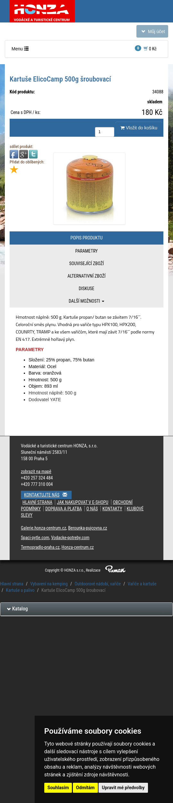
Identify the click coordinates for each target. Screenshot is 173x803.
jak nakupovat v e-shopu (82, 502)
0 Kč (146, 48)
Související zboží (86, 263)
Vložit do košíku (138, 127)
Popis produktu (86, 237)
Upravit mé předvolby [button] (123, 787)
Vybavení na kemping (49, 583)
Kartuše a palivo (20, 590)
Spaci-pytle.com (35, 537)
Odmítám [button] (85, 787)
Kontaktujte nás (48, 494)
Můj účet (152, 33)
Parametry (86, 251)
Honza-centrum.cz (78, 547)
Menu (21, 50)
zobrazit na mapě (36, 471)
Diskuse (86, 288)
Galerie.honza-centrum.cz (43, 528)
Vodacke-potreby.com (70, 537)
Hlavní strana (37, 502)
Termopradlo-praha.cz (40, 547)
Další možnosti (86, 301)
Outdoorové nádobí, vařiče (97, 583)
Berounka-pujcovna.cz (87, 528)
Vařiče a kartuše (142, 583)
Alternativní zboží (86, 276)
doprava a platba (63, 508)
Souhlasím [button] (58, 787)
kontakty (112, 508)
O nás (92, 508)
